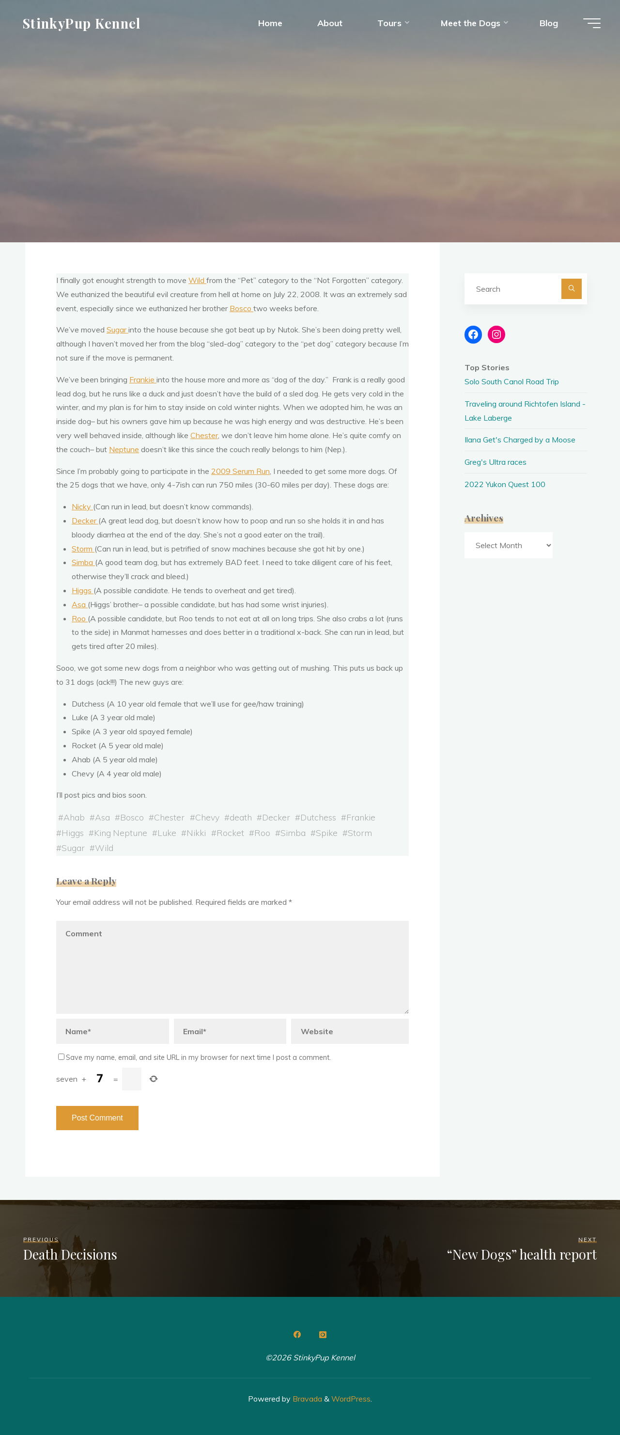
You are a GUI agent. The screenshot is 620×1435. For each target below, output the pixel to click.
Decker (85, 520)
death (241, 817)
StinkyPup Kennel (81, 23)
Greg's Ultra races (496, 462)
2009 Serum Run (240, 471)
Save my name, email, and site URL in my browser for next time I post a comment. (194, 1057)
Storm (83, 548)
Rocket (230, 832)
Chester (204, 435)
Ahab (74, 817)
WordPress (351, 1398)
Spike (327, 832)
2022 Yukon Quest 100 (505, 484)
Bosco (241, 308)
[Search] (571, 289)
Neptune (124, 449)
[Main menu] (592, 23)
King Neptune (120, 832)
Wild (197, 280)
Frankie (142, 379)
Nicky (82, 506)
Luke (166, 832)
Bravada (306, 1398)
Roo (80, 618)
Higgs (82, 590)
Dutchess (318, 817)
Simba (83, 562)
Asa (80, 604)
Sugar (117, 329)
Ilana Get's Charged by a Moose (520, 439)
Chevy (207, 817)
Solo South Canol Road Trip (512, 381)
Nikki (196, 832)
